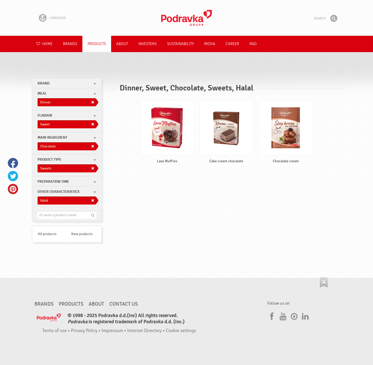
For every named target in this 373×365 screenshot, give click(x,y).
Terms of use (54, 330)
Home (44, 44)
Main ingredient (52, 137)
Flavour (45, 115)
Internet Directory (144, 330)
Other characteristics (59, 191)
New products (81, 234)
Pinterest (13, 189)
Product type (49, 159)
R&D (253, 44)
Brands (70, 44)
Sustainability (180, 44)
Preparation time (53, 181)
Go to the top (324, 282)
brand (43, 83)
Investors (147, 44)
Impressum (112, 330)
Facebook (13, 163)
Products (97, 44)
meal (42, 93)
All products (47, 234)
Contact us (123, 304)
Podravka (186, 18)
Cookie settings (181, 330)
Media (209, 44)
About (122, 44)
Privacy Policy (84, 330)
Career (232, 44)
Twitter (13, 176)
